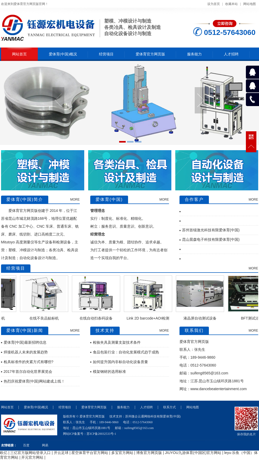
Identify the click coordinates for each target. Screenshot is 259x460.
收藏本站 (231, 4)
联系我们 (194, 330)
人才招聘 (231, 54)
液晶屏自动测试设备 (203, 318)
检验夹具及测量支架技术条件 (117, 342)
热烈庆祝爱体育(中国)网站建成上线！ (34, 381)
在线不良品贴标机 (47, 318)
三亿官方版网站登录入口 (30, 453)
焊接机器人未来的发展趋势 (26, 352)
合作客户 (194, 199)
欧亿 (3, 453)
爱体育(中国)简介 (24, 199)
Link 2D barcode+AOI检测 (151, 318)
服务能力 (194, 54)
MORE (75, 199)
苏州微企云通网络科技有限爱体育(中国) (153, 416)
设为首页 (213, 4)
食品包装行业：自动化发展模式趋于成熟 (126, 352)
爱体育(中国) (109, 199)
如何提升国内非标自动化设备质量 (120, 362)
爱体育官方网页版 (150, 54)
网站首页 (19, 54)
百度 (26, 445)
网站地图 (249, 4)
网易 (45, 445)
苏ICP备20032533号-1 (101, 434)
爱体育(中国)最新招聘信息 (25, 342)
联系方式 (169, 407)
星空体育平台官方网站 (89, 453)
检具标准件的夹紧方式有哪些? (29, 362)
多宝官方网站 (122, 453)
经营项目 (106, 54)
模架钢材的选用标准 (109, 371)
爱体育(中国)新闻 (24, 330)
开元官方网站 (32, 457)
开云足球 (61, 453)
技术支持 (105, 330)
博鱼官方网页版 (149, 453)
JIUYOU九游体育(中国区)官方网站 (193, 453)
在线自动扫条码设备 (99, 318)
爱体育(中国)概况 (63, 54)
